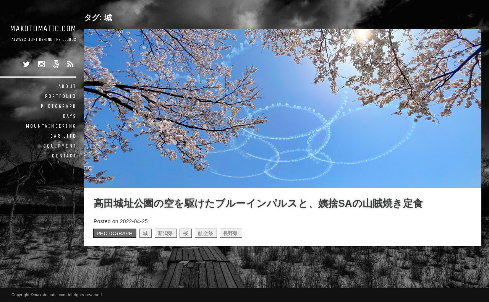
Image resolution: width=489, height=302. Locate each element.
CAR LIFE (63, 136)
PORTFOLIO (60, 96)
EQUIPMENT (60, 146)
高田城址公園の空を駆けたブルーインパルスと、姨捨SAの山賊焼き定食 (258, 203)
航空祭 (205, 233)
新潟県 (165, 233)
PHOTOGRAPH (59, 106)
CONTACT (64, 156)
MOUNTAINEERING (51, 126)
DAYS (69, 116)
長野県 (230, 233)
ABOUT (67, 86)
